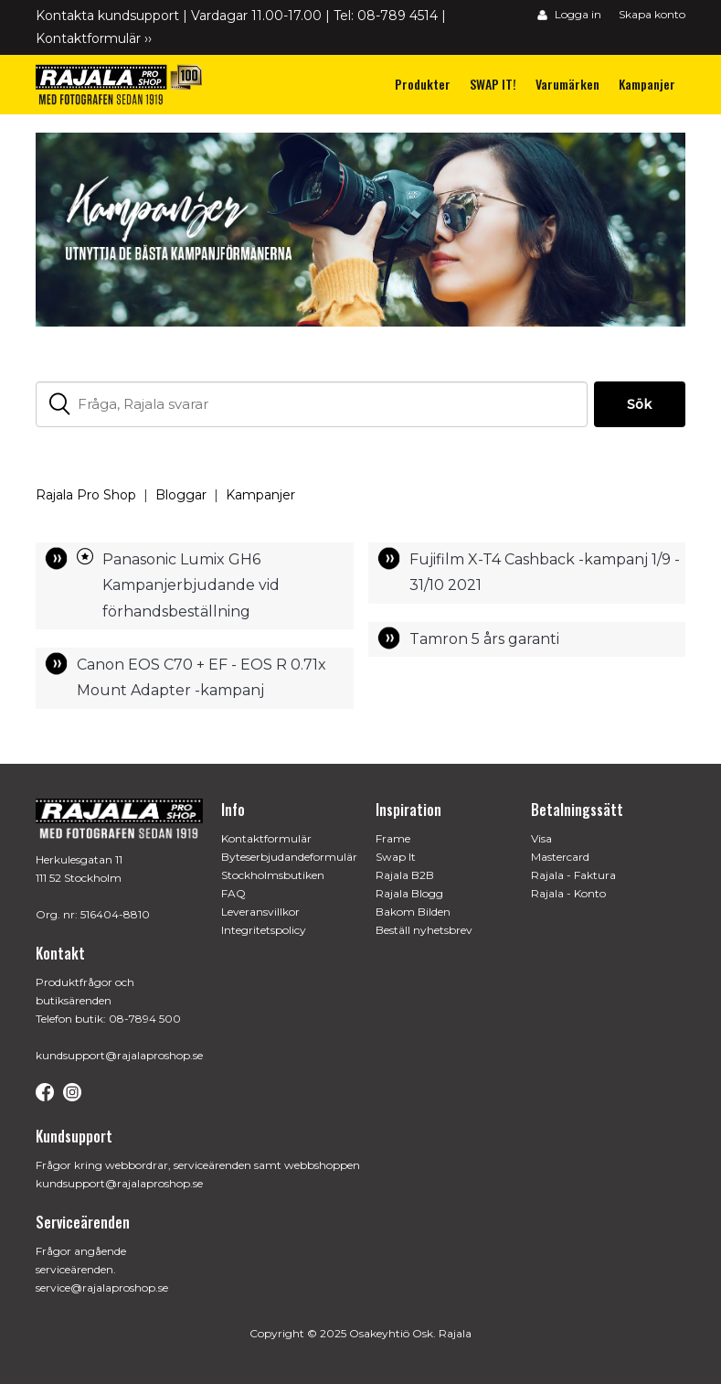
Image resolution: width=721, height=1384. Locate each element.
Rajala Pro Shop (86, 495)
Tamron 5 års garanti (484, 639)
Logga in (568, 14)
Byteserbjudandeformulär (289, 857)
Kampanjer (260, 495)
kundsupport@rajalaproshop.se (119, 1055)
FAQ (233, 893)
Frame (393, 838)
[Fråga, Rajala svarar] (311, 404)
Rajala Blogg (409, 893)
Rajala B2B (405, 875)
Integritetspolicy (263, 930)
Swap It (396, 857)
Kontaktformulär (266, 838)
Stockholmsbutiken (272, 875)
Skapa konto (652, 14)
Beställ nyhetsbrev (424, 930)
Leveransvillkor (260, 911)
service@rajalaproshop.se (102, 1287)
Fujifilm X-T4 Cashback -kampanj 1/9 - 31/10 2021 (544, 572)
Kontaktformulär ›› (94, 38)
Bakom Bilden (413, 911)
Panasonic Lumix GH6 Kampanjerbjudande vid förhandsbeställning (191, 585)
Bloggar (181, 495)
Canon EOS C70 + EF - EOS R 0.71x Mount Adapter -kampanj (201, 677)
